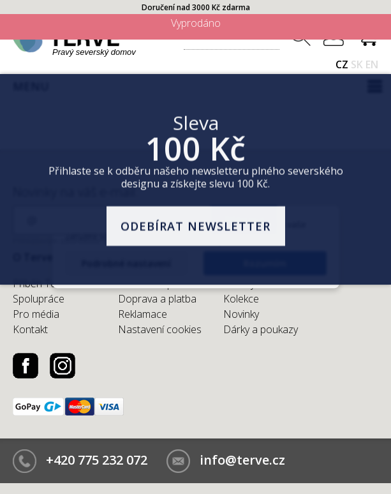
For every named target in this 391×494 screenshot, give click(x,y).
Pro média (36, 314)
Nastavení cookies (160, 329)
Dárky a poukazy (260, 329)
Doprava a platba (157, 299)
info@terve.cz (242, 459)
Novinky (241, 314)
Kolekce (241, 299)
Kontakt (30, 329)
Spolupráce (38, 299)
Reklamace (142, 314)
